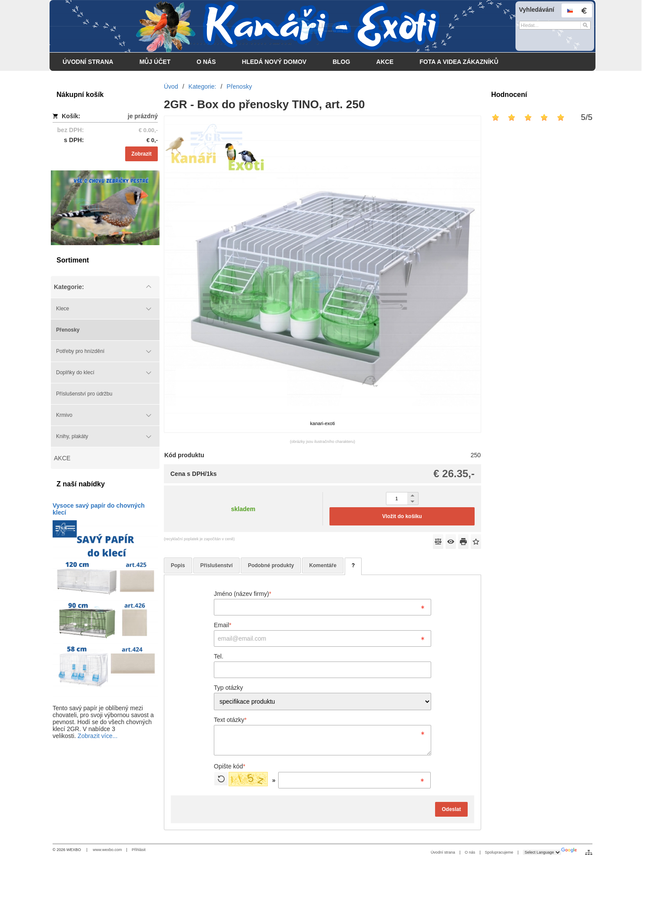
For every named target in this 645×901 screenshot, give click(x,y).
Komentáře (322, 565)
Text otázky (230, 719)
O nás (470, 852)
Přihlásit (139, 850)
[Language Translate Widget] (542, 852)
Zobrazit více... (98, 735)
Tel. (218, 656)
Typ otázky (228, 687)
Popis (178, 565)
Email (222, 625)
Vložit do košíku (402, 516)
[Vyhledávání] (555, 25)
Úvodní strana (443, 852)
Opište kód (229, 766)
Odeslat (451, 809)
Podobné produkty (271, 565)
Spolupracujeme (499, 852)
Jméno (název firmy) (242, 593)
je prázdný (143, 116)
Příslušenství (216, 565)
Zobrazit (141, 154)
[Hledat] (585, 25)
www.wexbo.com (107, 850)
